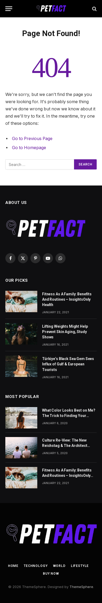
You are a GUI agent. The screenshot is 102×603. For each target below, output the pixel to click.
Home (13, 566)
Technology (35, 566)
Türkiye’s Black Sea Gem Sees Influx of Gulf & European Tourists (68, 364)
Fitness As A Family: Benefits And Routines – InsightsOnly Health (67, 299)
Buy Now (51, 573)
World (59, 566)
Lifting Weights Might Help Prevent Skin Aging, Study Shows (65, 331)
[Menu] (8, 9)
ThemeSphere (81, 587)
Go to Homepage (29, 147)
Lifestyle (80, 566)
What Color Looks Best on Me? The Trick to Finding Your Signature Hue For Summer (68, 415)
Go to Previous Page (32, 138)
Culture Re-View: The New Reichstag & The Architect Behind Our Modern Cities (64, 445)
